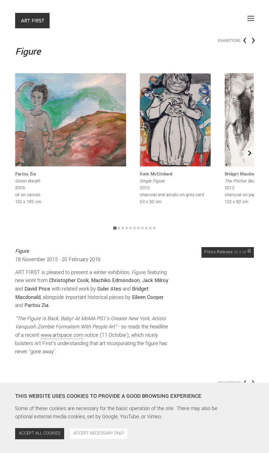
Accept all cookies (40, 433)
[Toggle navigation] (251, 18)
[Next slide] (249, 153)
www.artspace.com (62, 335)
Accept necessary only (98, 433)
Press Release (227, 252)
